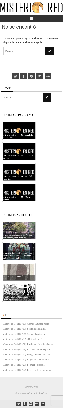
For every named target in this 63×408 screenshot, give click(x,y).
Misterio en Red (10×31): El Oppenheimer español (26, 349)
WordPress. (43, 393)
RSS (7, 315)
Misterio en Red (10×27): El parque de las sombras (27, 370)
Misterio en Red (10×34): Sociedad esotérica (24, 334)
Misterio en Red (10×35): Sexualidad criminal (24, 329)
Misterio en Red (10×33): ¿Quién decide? (22, 339)
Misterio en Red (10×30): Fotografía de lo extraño (26, 354)
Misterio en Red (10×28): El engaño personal (24, 365)
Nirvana (31, 393)
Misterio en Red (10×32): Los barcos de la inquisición (28, 344)
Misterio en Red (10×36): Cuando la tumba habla (26, 324)
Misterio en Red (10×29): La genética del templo (26, 359)
